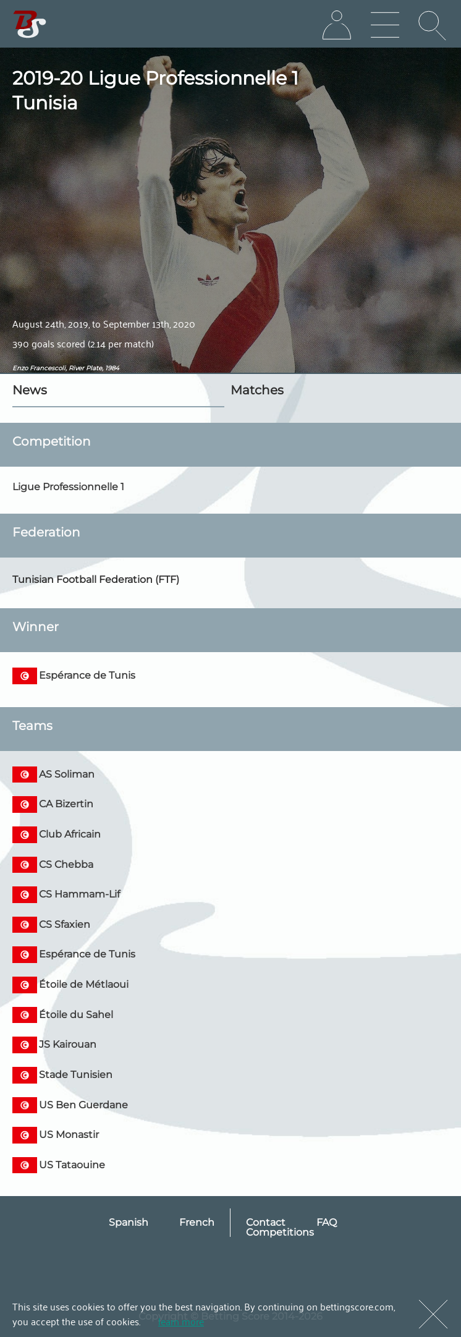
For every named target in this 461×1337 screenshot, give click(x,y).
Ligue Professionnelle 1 (68, 487)
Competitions (280, 1232)
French (196, 1222)
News (29, 390)
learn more (181, 1321)
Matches (257, 390)
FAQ (326, 1222)
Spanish (128, 1222)
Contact (265, 1222)
